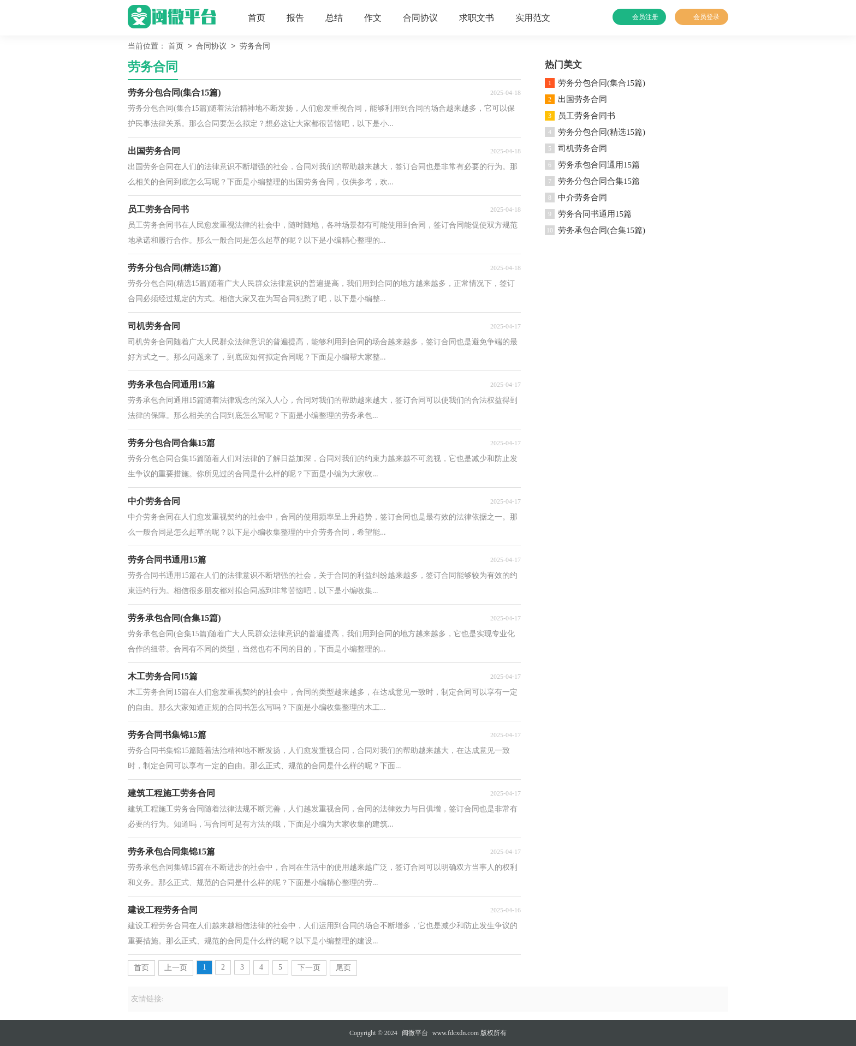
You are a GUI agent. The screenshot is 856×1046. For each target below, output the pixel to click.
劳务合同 (255, 47)
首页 (256, 17)
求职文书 (476, 17)
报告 (295, 17)
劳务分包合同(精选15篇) (601, 132)
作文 (373, 17)
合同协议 (420, 17)
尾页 (343, 968)
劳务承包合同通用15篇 (599, 164)
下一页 (309, 968)
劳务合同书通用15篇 (595, 214)
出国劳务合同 (582, 99)
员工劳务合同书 (586, 115)
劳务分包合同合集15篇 (599, 181)
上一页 (175, 968)
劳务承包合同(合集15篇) (601, 230)
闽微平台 (415, 1033)
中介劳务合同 (582, 197)
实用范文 (532, 17)
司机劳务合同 (582, 148)
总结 (334, 17)
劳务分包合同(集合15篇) (601, 83)
